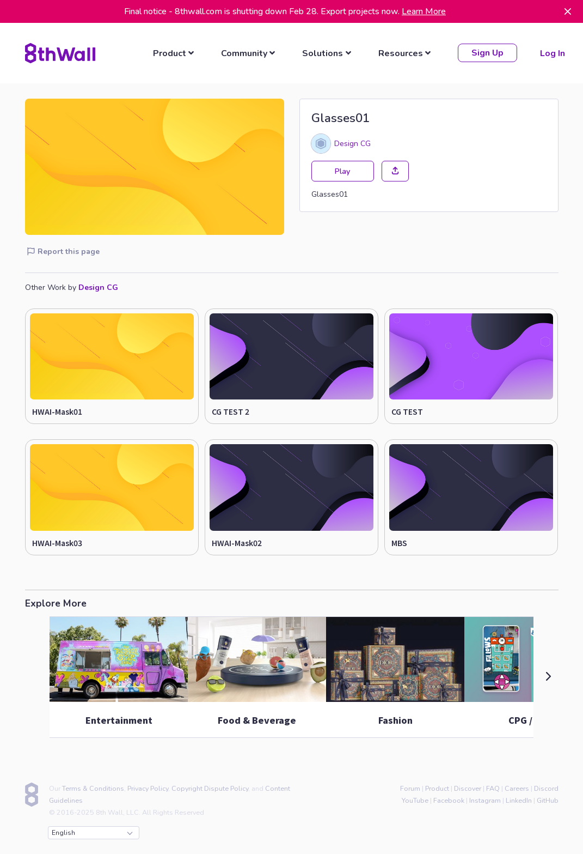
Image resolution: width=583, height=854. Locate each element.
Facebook (448, 799)
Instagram (485, 799)
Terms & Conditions (93, 787)
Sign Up (487, 53)
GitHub (548, 799)
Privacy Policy (147, 787)
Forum (410, 787)
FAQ (493, 787)
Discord (546, 787)
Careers (517, 787)
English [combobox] (92, 832)
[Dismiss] (567, 11)
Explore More (56, 602)
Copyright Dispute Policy (209, 787)
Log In (551, 53)
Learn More (424, 11)
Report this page (63, 251)
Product (437, 787)
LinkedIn (519, 799)
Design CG (352, 142)
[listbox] (175, 53)
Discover (467, 787)
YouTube (415, 799)
